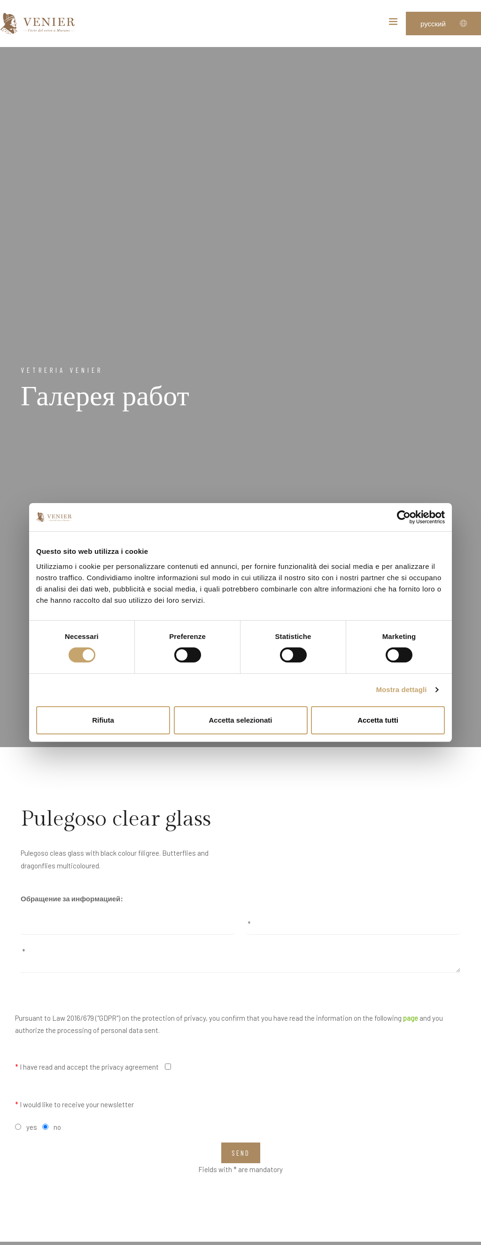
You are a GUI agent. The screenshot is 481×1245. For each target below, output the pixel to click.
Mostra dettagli (401, 689)
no (57, 1127)
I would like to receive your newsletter (74, 1104)
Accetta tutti (377, 720)
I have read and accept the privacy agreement (87, 1067)
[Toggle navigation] (393, 23)
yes (31, 1127)
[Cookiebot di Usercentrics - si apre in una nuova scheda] (404, 517)
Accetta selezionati (240, 720)
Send (241, 1153)
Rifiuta (103, 720)
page (410, 1018)
